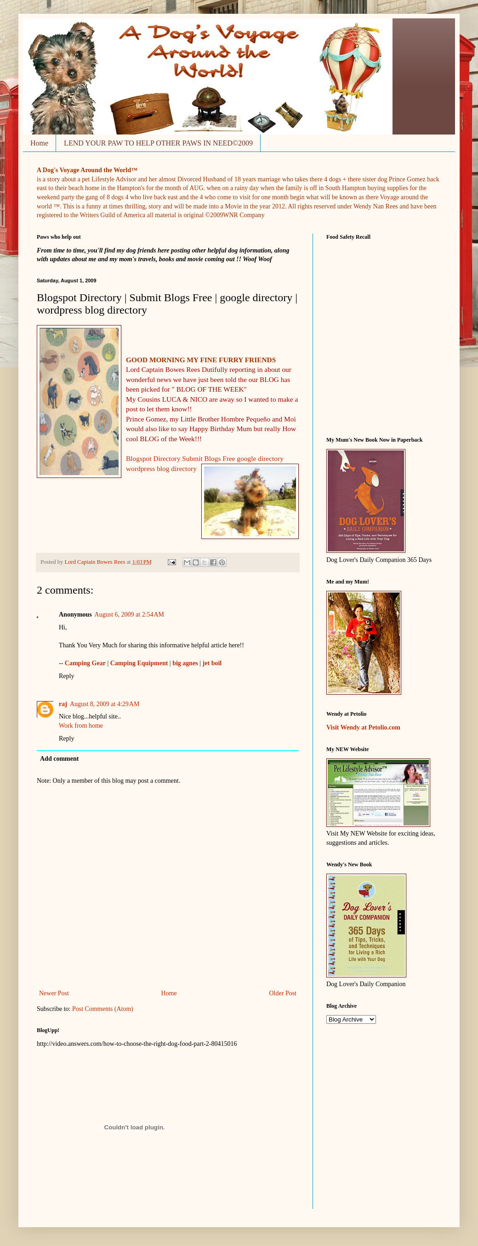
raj (63, 704)
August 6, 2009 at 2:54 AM (129, 614)
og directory (179, 468)
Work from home (81, 725)
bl (159, 468)
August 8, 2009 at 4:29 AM (104, 704)
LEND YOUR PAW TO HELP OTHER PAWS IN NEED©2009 (158, 143)
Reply (66, 676)
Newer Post (54, 993)
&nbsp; (364, 333)
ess (151, 468)
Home (39, 143)
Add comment (59, 758)
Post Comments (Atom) (102, 1008)
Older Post (283, 993)
